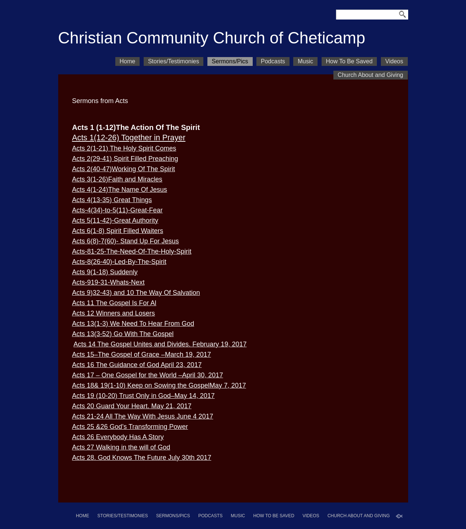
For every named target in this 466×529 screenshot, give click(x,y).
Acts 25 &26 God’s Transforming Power (130, 426)
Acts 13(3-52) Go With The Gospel (123, 334)
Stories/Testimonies (173, 61)
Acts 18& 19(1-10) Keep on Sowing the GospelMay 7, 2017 (159, 385)
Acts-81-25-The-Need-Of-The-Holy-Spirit (132, 251)
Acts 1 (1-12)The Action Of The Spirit (136, 127)
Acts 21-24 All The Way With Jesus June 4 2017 (142, 416)
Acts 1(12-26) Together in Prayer (129, 137)
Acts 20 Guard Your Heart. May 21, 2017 (132, 406)
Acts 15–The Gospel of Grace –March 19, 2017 (141, 354)
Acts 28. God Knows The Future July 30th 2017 (141, 457)
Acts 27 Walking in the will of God (121, 447)
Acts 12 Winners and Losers (113, 313)
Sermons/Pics (230, 61)
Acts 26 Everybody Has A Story (118, 437)
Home (128, 61)
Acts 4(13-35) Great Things (112, 200)
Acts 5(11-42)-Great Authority (115, 220)
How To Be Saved (349, 61)
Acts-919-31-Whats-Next (108, 282)
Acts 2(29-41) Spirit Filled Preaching (125, 158)
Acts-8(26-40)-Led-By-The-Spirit (119, 261)
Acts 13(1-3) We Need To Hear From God (133, 323)
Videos (394, 61)
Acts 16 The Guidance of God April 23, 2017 (137, 364)
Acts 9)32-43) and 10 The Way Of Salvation (136, 292)
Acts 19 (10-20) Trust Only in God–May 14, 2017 (143, 395)
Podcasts (273, 61)
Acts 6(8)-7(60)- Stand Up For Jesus (125, 241)
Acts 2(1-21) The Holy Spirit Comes (124, 148)
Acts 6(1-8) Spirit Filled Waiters (117, 230)
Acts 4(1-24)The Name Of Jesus (119, 189)
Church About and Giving (370, 75)
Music (305, 61)
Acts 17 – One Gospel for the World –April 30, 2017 (147, 375)
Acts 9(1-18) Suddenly (105, 272)
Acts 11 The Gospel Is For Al (114, 303)
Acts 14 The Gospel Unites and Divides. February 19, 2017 (160, 344)
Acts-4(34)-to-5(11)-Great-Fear (117, 210)
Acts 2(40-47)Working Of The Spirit (123, 169)
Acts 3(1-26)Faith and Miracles (117, 179)
